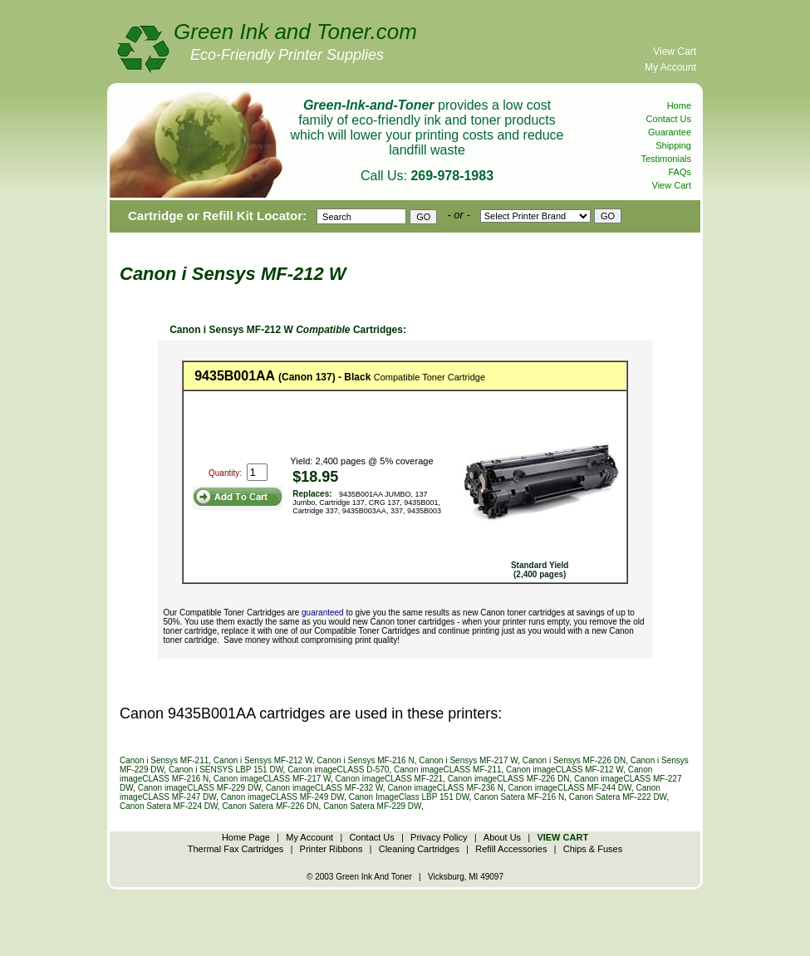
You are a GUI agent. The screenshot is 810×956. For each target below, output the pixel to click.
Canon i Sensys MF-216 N (365, 760)
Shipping (673, 145)
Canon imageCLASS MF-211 (448, 769)
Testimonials (666, 159)
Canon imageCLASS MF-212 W (564, 769)
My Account (670, 67)
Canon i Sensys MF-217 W (468, 760)
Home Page (246, 837)
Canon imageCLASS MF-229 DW (199, 787)
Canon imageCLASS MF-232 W (324, 787)
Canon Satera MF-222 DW (618, 797)
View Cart (674, 51)
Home (679, 105)
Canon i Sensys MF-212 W (263, 760)
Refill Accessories (511, 849)
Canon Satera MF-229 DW (372, 806)
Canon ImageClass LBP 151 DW (409, 797)
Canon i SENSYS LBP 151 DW (226, 769)
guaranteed (323, 612)
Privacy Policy (438, 837)
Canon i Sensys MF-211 (164, 760)
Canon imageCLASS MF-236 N (445, 787)
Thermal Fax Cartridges (236, 849)
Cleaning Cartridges (419, 849)
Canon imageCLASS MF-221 (390, 778)
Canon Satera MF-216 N (519, 797)
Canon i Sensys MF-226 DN (574, 760)
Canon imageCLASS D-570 (338, 769)
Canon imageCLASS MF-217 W (272, 778)
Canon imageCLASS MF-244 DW (569, 787)
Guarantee (669, 132)
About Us (502, 837)
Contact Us (668, 119)
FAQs (679, 172)
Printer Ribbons (331, 849)
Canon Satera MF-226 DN (270, 806)
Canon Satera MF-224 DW (169, 806)
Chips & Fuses (593, 849)
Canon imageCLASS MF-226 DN (509, 778)
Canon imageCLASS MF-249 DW (282, 797)
